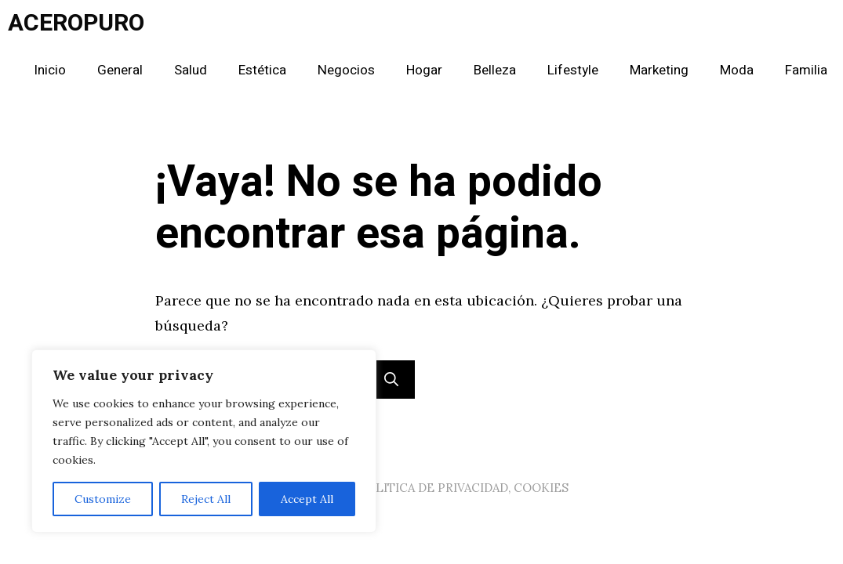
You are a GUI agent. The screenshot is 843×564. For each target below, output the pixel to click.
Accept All (307, 499)
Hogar (424, 70)
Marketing (659, 70)
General (120, 70)
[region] (203, 441)
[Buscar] (391, 379)
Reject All (206, 499)
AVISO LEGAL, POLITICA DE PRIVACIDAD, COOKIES (422, 487)
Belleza (495, 70)
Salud (190, 70)
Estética (262, 70)
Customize (102, 499)
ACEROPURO (76, 23)
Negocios (346, 70)
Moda (737, 70)
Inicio (50, 70)
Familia (806, 70)
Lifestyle (572, 70)
